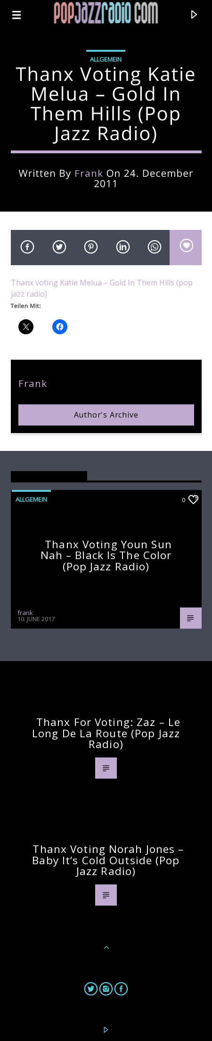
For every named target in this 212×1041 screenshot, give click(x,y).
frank (88, 173)
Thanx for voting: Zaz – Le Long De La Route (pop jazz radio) (106, 733)
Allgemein (106, 59)
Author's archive (106, 415)
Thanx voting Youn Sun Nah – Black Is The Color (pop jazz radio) (106, 555)
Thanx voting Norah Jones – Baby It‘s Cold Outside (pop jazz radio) (108, 860)
